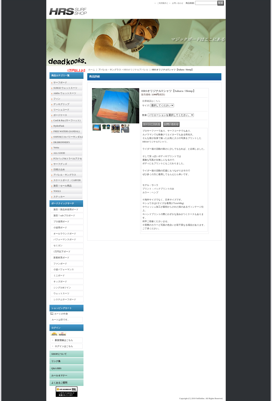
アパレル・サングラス (64, 174)
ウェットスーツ (61, 293)
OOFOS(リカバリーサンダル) (68, 136)
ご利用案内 (162, 3)
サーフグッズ (60, 164)
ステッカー (59, 196)
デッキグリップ (61, 104)
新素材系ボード (61, 257)
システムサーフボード (64, 299)
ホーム (91, 69)
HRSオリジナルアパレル (136, 69)
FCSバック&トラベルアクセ (67, 158)
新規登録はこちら (64, 340)
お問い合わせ (177, 3)
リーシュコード (61, 109)
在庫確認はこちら (151, 101)
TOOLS (57, 191)
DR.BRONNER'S (61, 142)
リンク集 (55, 361)
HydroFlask (58, 126)
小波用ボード (60, 227)
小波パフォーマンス (63, 269)
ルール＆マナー (59, 375)
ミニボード (59, 275)
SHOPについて (59, 354)
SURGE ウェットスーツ (65, 88)
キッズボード (60, 281)
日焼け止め (59, 169)
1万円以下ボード (61, 251)
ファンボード (60, 263)
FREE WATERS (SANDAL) (66, 131)
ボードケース (60, 115)
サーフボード (60, 82)
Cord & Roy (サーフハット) (66, 120)
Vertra (56, 147)
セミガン (58, 245)
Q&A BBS (56, 368)
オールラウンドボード (64, 233)
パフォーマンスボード (64, 239)
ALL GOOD (59, 153)
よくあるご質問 (59, 382)
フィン (56, 98)
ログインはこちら (64, 346)
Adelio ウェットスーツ (64, 93)
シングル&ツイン (62, 287)
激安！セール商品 (62, 185)
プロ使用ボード (61, 221)
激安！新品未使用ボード (65, 209)
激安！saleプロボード (64, 215)
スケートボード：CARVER (67, 180)
